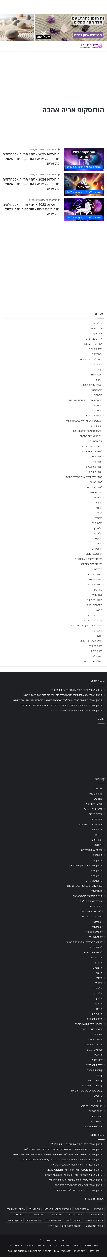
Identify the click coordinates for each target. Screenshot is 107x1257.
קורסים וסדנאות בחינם (92, 620)
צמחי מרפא (97, 594)
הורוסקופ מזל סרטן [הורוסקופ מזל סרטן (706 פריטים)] (73, 1220)
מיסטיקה (98, 569)
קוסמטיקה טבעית (94, 605)
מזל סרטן (98, 528)
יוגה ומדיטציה (96, 441)
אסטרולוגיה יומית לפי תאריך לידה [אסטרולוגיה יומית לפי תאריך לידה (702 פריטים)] (57, 1209)
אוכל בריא (98, 323)
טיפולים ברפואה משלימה (91, 436)
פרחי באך (98, 589)
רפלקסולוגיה (96, 656)
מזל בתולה (97, 502)
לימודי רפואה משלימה (92, 487)
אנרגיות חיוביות (95, 349)
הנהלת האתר (51, 149)
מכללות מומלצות (95, 574)
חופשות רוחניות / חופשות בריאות (87, 431)
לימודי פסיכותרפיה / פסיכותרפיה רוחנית (84, 477)
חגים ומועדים (96, 426)
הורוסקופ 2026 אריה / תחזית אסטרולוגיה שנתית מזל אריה (76, 710)
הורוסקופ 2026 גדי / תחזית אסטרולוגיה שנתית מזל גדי (78, 1190)
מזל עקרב (98, 533)
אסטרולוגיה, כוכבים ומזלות (90, 359)
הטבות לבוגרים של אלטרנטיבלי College (84, 420)
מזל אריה (98, 497)
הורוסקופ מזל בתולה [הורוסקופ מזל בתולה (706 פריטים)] (75, 1215)
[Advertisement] (53, 246)
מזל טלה (98, 518)
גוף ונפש (98, 369)
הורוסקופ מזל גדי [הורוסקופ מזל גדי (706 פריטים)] (55, 1215)
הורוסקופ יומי (96, 405)
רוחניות (99, 635)
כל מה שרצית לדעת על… (91, 446)
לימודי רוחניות (96, 482)
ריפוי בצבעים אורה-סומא (91, 641)
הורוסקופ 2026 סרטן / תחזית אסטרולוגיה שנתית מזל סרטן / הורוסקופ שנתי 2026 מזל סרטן (61, 705)
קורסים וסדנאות (95, 615)
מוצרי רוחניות (96, 492)
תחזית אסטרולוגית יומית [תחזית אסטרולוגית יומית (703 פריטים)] (71, 1226)
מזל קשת (98, 538)
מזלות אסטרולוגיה (94, 554)
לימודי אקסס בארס (94, 466)
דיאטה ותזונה (96, 374)
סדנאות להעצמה (94, 579)
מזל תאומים (97, 548)
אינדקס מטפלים (80, 1251)
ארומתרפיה (97, 364)
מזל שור (98, 543)
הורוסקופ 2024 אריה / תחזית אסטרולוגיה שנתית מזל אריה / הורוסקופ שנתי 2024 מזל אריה (31, 184)
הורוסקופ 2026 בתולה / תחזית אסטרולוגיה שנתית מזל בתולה (75, 1169)
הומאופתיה (97, 390)
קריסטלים (98, 630)
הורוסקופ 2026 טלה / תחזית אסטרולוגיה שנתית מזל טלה (77, 690)
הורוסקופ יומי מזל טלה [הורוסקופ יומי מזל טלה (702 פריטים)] (16, 1209)
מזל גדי (99, 507)
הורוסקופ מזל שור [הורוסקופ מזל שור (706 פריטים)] (15, 1220)
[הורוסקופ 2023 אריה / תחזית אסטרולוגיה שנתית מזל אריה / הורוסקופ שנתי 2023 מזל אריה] (84, 209)
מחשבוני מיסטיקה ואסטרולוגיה (89, 559)
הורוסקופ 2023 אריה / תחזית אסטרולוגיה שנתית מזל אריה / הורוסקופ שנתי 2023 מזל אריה (31, 209)
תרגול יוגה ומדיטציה (93, 661)
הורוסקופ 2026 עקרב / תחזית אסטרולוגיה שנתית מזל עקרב (76, 1180)
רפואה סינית (96, 651)
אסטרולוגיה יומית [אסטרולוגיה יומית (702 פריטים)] (82, 1209)
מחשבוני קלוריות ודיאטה (91, 564)
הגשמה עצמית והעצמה (91, 385)
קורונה (99, 610)
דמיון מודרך (97, 379)
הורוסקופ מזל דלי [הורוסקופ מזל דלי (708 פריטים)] (37, 1215)
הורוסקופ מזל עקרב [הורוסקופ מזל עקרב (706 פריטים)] (53, 1220)
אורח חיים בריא (95, 328)
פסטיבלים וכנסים (94, 584)
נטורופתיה (77, 1245)
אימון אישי (97, 333)
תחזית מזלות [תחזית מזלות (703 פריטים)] (53, 1226)
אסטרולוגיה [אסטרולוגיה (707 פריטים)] (98, 1209)
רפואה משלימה (95, 646)
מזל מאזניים (97, 523)
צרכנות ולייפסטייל (94, 600)
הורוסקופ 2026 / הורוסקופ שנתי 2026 (84, 400)
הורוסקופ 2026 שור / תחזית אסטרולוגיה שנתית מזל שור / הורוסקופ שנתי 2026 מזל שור (63, 695)
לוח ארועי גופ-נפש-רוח (92, 451)
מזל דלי (99, 513)
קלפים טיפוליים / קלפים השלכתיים (86, 625)
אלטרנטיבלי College (93, 344)
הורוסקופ (98, 395)
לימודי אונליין (96, 461)
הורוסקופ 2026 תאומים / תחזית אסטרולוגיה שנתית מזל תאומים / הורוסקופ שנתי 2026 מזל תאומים (58, 700)
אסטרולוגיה (97, 354)
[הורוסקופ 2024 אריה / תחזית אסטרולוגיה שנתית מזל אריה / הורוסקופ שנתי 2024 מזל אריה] (84, 184)
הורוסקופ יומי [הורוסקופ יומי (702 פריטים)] (34, 1209)
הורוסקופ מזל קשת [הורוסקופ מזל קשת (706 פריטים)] (33, 1220)
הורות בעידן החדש (94, 415)
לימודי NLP (97, 456)
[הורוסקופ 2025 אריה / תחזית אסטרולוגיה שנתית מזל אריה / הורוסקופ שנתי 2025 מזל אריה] (84, 159)
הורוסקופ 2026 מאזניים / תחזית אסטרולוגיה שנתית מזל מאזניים (74, 1175)
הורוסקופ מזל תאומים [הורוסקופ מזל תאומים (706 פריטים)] (94, 1226)
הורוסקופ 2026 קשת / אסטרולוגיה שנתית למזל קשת (79, 1185)
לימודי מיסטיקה (95, 472)
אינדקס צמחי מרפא (93, 338)
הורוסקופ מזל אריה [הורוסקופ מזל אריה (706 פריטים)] (95, 1215)
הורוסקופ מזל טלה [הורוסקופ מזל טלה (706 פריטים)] (19, 1215)
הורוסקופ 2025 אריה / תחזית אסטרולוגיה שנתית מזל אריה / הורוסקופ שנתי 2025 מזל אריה (31, 159)
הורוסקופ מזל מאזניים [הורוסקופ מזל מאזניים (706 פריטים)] (94, 1220)
